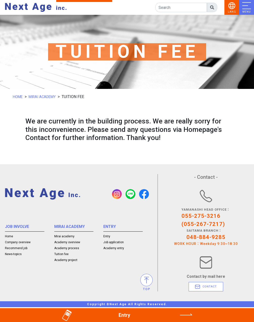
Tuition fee (61, 253)
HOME (18, 96)
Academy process (66, 247)
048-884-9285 (205, 237)
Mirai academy (64, 235)
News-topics (13, 253)
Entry (106, 235)
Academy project (65, 259)
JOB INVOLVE (14, 226)
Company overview (18, 241)
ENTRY (108, 226)
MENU (246, 12)
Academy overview (67, 241)
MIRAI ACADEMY (45, 96)
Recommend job (16, 247)
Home (9, 235)
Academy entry (113, 247)
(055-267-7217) (203, 224)
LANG (232, 12)
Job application (113, 241)
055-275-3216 (200, 216)
